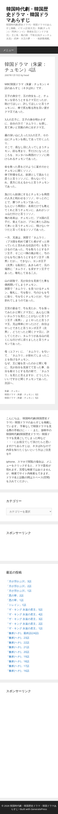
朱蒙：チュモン (12, 390)
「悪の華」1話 (15, 600)
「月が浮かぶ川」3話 (18, 581)
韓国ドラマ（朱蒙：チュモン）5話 (21, 397)
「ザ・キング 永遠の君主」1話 (24, 628)
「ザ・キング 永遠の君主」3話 (24, 619)
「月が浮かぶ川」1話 (18, 590)
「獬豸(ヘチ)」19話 (17, 656)
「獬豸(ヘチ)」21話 (17, 647)
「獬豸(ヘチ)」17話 (17, 666)
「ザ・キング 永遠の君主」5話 (24, 609)
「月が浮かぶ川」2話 (18, 586)
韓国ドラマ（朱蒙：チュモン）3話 (21, 394)
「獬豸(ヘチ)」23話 (17, 637)
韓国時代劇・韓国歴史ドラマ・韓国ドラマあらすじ (27, 14)
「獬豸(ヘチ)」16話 (17, 670)
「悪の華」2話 (15, 595)
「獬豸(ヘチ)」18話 (17, 661)
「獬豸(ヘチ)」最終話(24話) (22, 633)
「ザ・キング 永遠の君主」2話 (24, 623)
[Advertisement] (15, 547)
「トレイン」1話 (16, 605)
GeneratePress (39, 809)
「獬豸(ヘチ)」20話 (17, 652)
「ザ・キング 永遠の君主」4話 (24, 614)
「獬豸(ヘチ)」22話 (17, 642)
